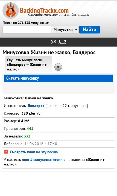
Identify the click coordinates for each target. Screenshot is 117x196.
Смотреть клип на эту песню (31, 152)
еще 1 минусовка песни (42, 160)
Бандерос (36, 106)
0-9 (53, 42)
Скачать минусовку (22, 78)
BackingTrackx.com (44, 10)
